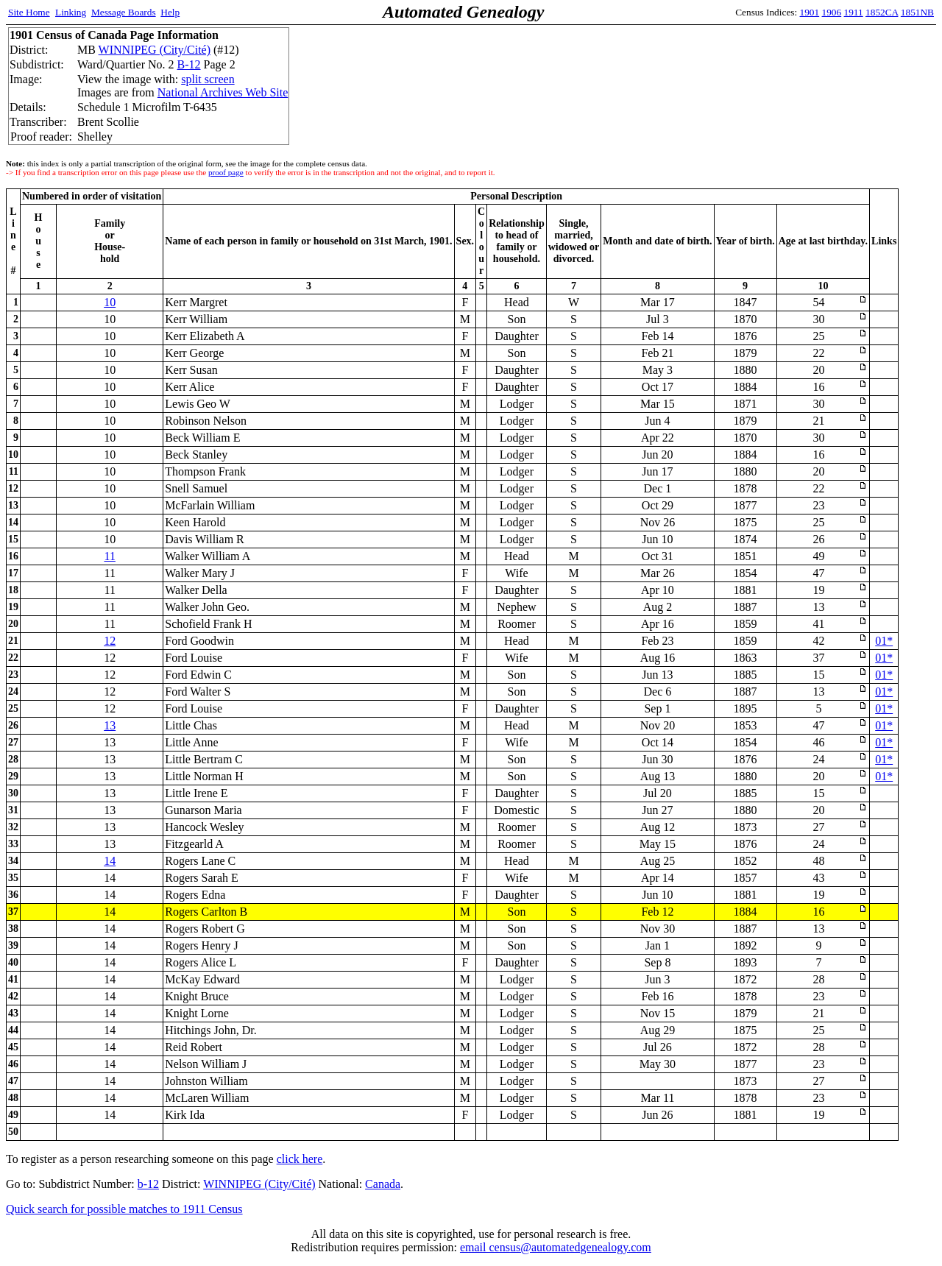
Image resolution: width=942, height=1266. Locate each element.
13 (110, 725)
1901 (810, 12)
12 (110, 640)
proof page (226, 172)
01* (884, 640)
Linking (70, 12)
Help (170, 12)
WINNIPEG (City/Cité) (154, 49)
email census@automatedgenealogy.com (555, 1247)
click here (300, 1159)
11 (109, 556)
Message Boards (123, 12)
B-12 (189, 64)
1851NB (917, 12)
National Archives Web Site (222, 92)
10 (110, 302)
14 (110, 861)
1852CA (881, 12)
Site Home (29, 12)
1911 (853, 12)
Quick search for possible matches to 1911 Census (124, 1209)
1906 (832, 12)
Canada (382, 1184)
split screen (207, 79)
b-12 (148, 1184)
